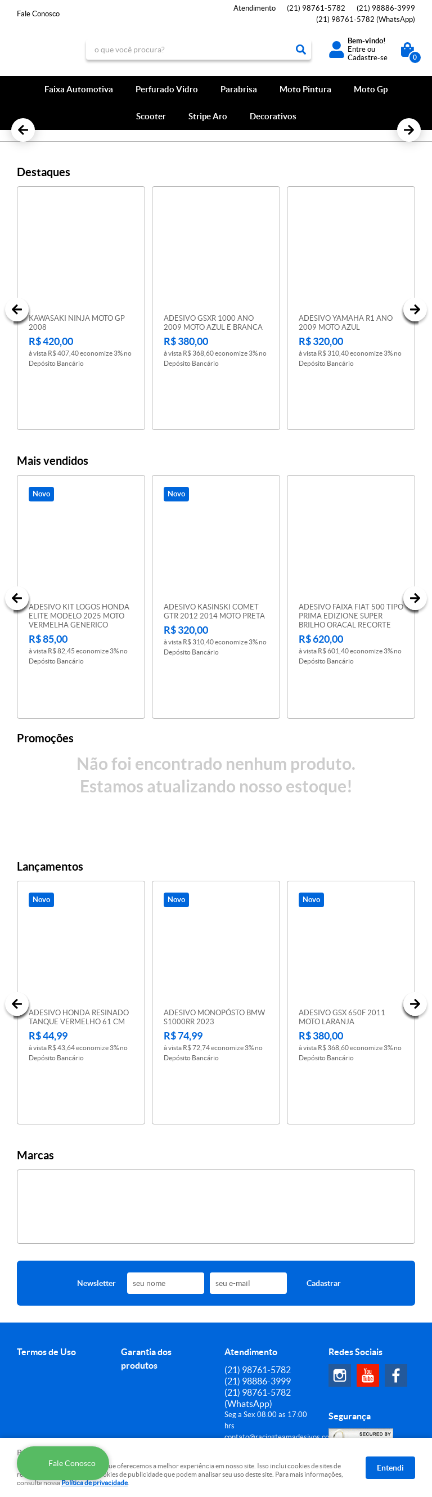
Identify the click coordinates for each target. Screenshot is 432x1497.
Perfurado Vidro (167, 89)
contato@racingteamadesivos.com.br (284, 1315)
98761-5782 (316, 8)
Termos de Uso (46, 1230)
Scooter (151, 116)
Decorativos (273, 116)
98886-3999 (386, 8)
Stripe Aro (207, 116)
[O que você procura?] (301, 49)
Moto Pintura (305, 89)
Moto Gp (371, 89)
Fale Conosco (38, 14)
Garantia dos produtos (146, 1237)
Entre (357, 49)
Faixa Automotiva (78, 89)
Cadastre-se (368, 57)
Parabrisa (238, 89)
